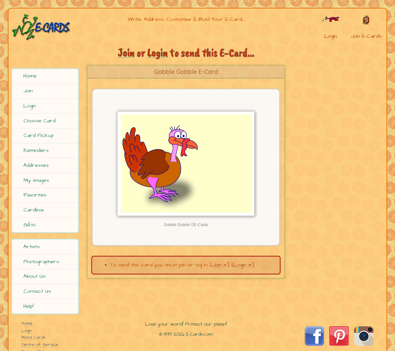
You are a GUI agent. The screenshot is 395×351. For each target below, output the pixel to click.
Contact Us (37, 291)
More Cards (33, 337)
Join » (219, 264)
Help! (28, 306)
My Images (36, 180)
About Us (34, 276)
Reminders (36, 150)
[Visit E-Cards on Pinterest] (339, 344)
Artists (31, 246)
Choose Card (39, 120)
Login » (242, 264)
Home (29, 75)
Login (29, 105)
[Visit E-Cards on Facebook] (314, 344)
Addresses (36, 165)
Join (28, 90)
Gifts (29, 224)
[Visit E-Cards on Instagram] (364, 344)
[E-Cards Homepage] (46, 27)
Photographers (41, 261)
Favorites (34, 194)
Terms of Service (39, 344)
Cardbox (33, 209)
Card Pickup (38, 135)
